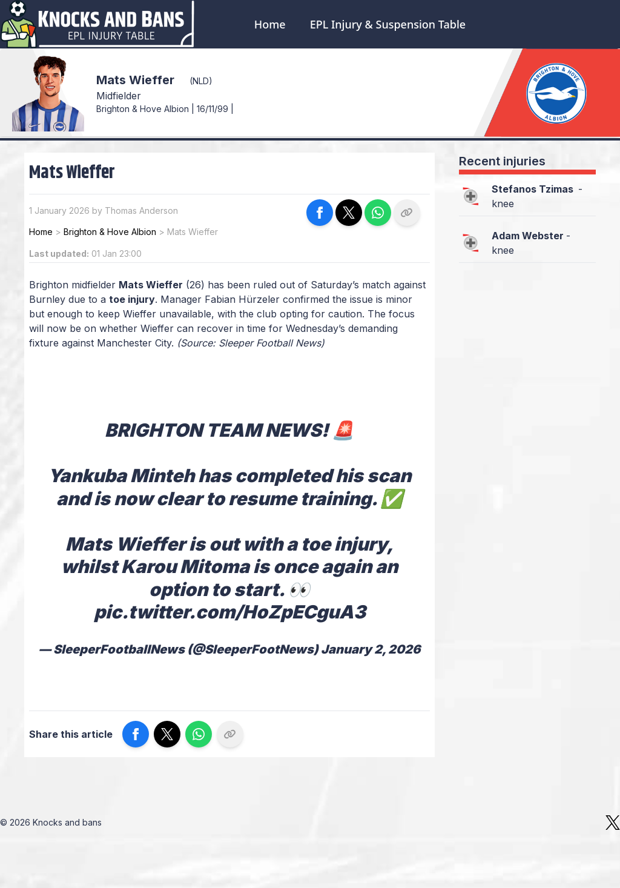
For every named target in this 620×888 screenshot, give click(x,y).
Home (270, 24)
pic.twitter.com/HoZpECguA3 (230, 612)
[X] (612, 822)
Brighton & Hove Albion (110, 232)
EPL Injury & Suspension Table (388, 24)
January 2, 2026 (370, 649)
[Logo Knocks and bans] (98, 24)
